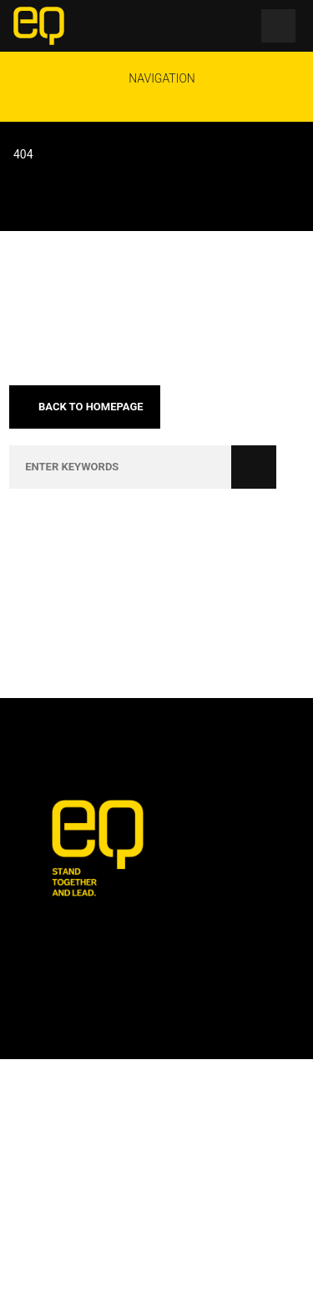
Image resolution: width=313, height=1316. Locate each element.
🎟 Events (83, 1252)
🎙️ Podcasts (87, 1284)
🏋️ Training (217, 1252)
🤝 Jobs (147, 1252)
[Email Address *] (156, 1051)
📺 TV (152, 1284)
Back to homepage (84, 406)
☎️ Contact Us (222, 1284)
